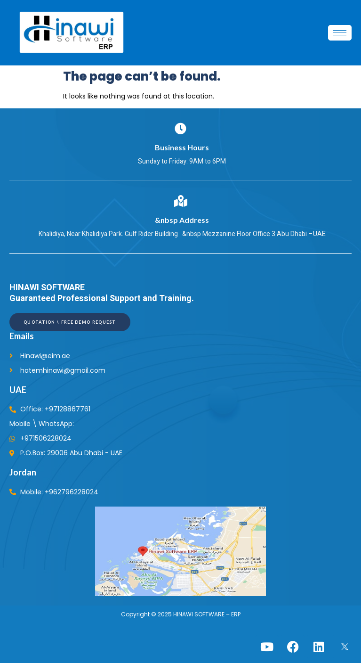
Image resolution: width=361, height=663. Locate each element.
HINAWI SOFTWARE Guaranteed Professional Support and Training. (101, 293)
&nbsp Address (180, 219)
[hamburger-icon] (340, 33)
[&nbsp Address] (180, 201)
